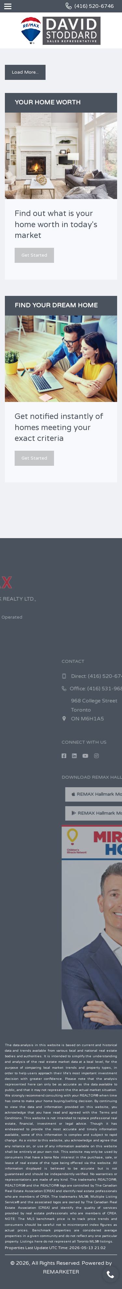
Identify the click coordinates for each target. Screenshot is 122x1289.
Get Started (34, 255)
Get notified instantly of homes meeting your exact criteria (59, 427)
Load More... (25, 72)
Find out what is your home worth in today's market (56, 224)
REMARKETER (61, 1272)
